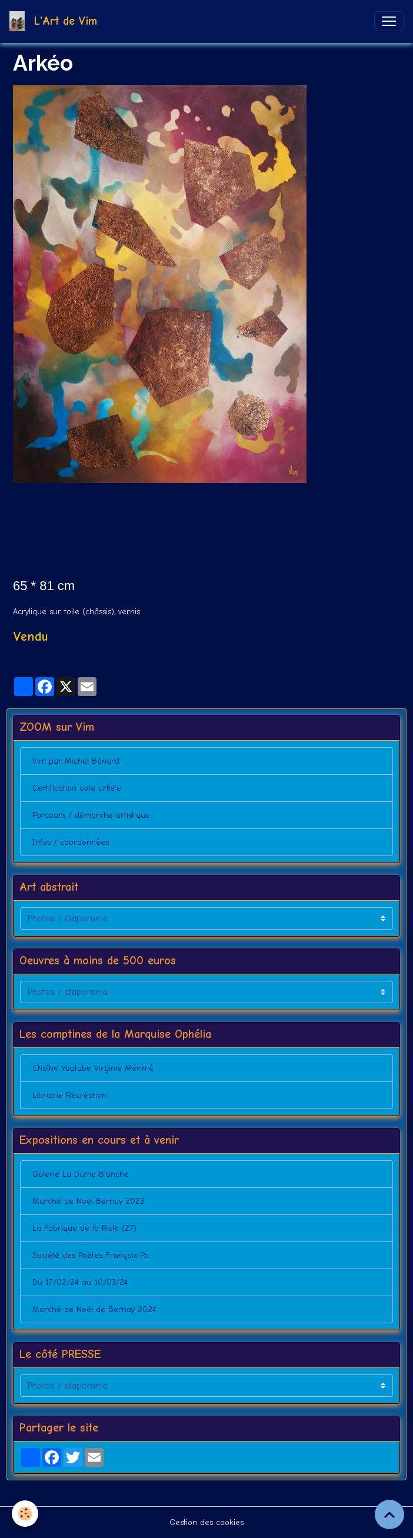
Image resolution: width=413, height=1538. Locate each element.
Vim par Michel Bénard (75, 761)
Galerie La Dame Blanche (80, 1174)
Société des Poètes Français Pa (90, 1255)
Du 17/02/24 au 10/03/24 (80, 1282)
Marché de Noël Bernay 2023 (88, 1201)
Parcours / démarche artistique (91, 815)
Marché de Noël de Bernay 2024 (94, 1309)
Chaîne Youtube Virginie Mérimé (93, 1068)
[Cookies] (25, 1513)
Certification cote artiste (76, 788)
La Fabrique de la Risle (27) (84, 1228)
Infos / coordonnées (70, 842)
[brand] (55, 21)
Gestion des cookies (206, 1522)
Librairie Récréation (69, 1095)
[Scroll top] (389, 1514)
